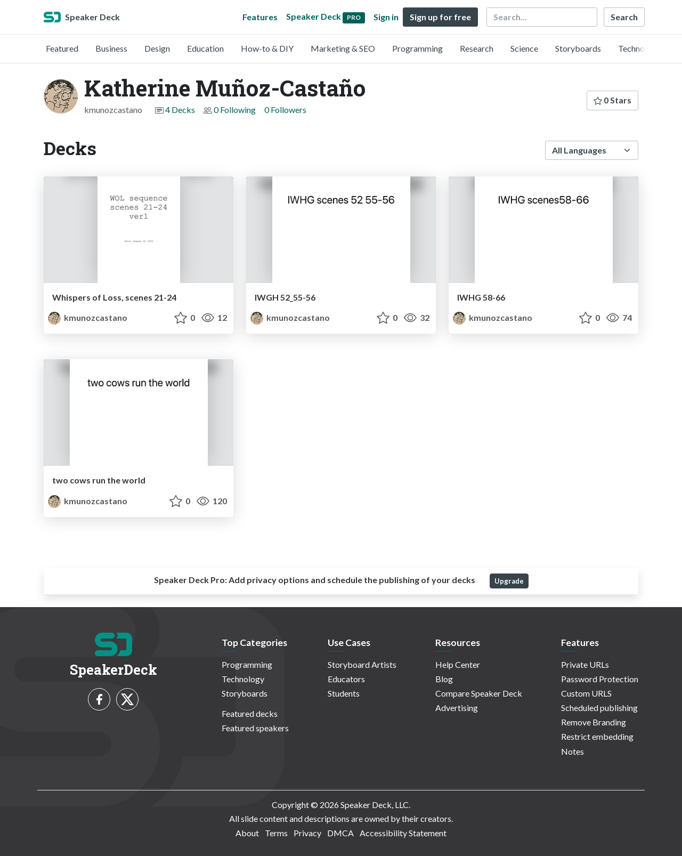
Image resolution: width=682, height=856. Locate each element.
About (247, 833)
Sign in (386, 17)
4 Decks (180, 109)
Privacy (307, 833)
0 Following (235, 109)
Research (476, 48)
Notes (572, 751)
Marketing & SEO (343, 48)
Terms (276, 833)
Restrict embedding (597, 736)
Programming (417, 48)
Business (111, 48)
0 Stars (612, 100)
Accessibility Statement (403, 833)
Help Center (457, 664)
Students (344, 693)
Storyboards (578, 48)
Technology (639, 48)
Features (260, 17)
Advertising (456, 707)
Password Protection (599, 679)
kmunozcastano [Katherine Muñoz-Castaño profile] (87, 317)
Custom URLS (586, 693)
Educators (346, 679)
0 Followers (285, 109)
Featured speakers (255, 728)
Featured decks (250, 713)
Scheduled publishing (599, 707)
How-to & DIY (267, 48)
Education (205, 48)
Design (157, 48)
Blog (444, 679)
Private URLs (585, 664)
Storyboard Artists (362, 664)
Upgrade (509, 581)
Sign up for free (440, 17)
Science (524, 48)
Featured (62, 48)
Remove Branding (593, 722)
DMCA (340, 833)
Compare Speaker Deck (478, 693)
